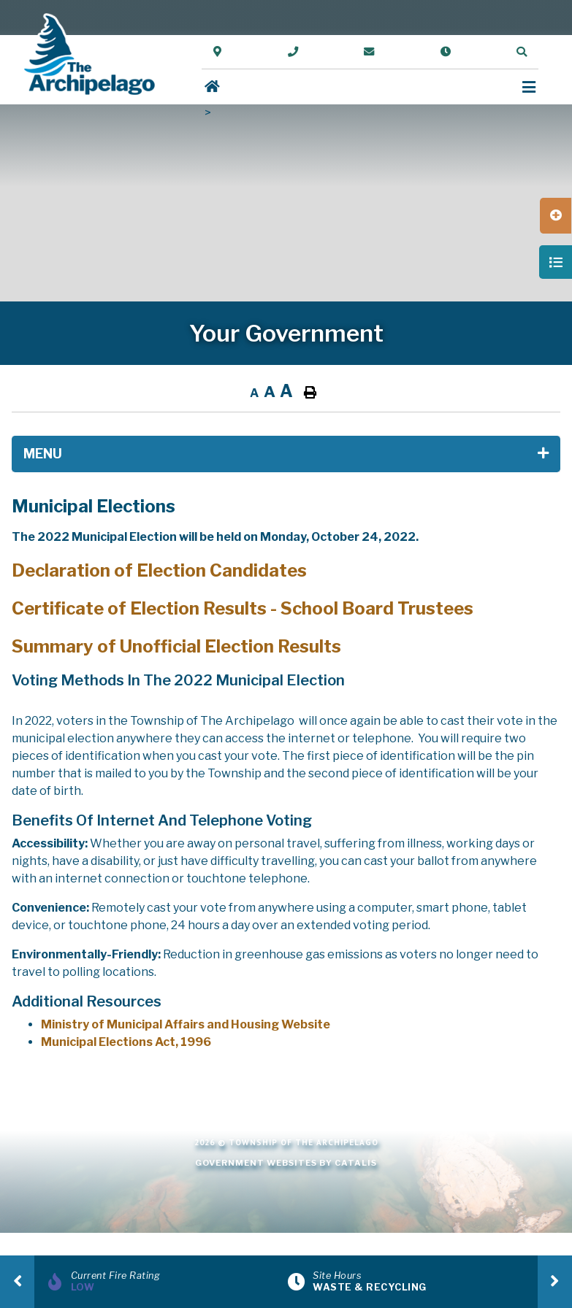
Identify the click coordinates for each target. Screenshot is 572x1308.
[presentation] (17, 1281)
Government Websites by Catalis (286, 1163)
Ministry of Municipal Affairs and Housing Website (185, 1024)
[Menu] (528, 87)
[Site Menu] (286, 454)
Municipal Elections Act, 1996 (126, 1042)
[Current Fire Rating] (165, 1281)
